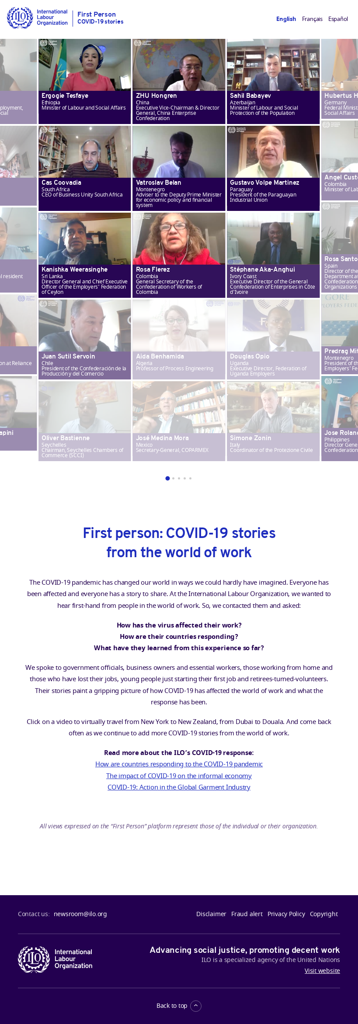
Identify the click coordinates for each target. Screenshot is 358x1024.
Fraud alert (246, 914)
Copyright (324, 914)
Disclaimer (211, 914)
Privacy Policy (286, 914)
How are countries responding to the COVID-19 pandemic (179, 764)
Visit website (322, 971)
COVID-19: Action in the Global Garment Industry (179, 787)
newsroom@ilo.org (80, 914)
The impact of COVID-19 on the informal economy (179, 776)
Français (312, 19)
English (286, 19)
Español (338, 19)
